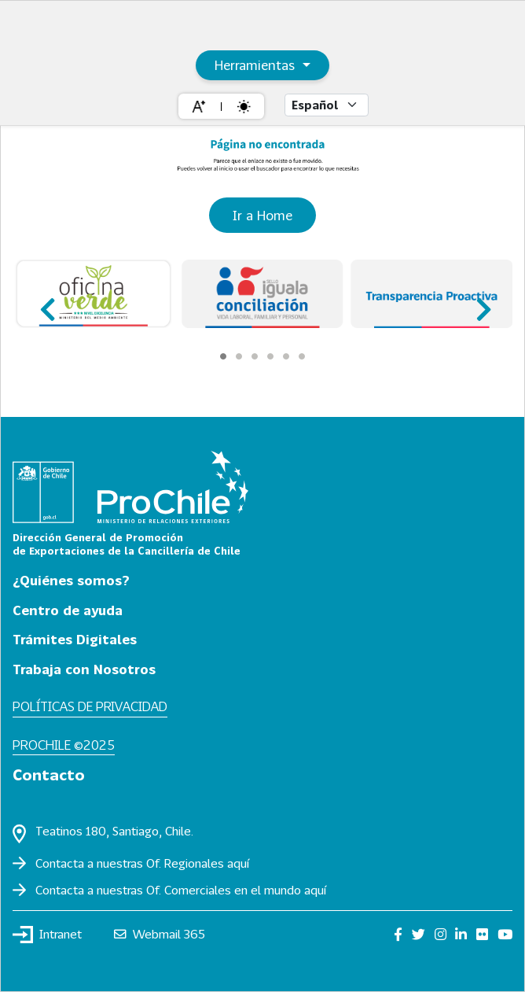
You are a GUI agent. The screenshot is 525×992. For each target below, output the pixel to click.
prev (46, 302)
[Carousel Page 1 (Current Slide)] (223, 356)
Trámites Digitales (75, 639)
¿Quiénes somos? (71, 580)
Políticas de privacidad (90, 706)
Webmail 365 (160, 934)
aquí (238, 863)
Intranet (47, 934)
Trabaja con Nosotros (84, 669)
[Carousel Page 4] (270, 356)
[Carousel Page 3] (254, 356)
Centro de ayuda (68, 610)
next (479, 302)
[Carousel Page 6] (302, 356)
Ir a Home (262, 215)
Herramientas (257, 65)
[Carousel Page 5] (286, 356)
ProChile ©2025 (64, 744)
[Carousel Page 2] (239, 356)
